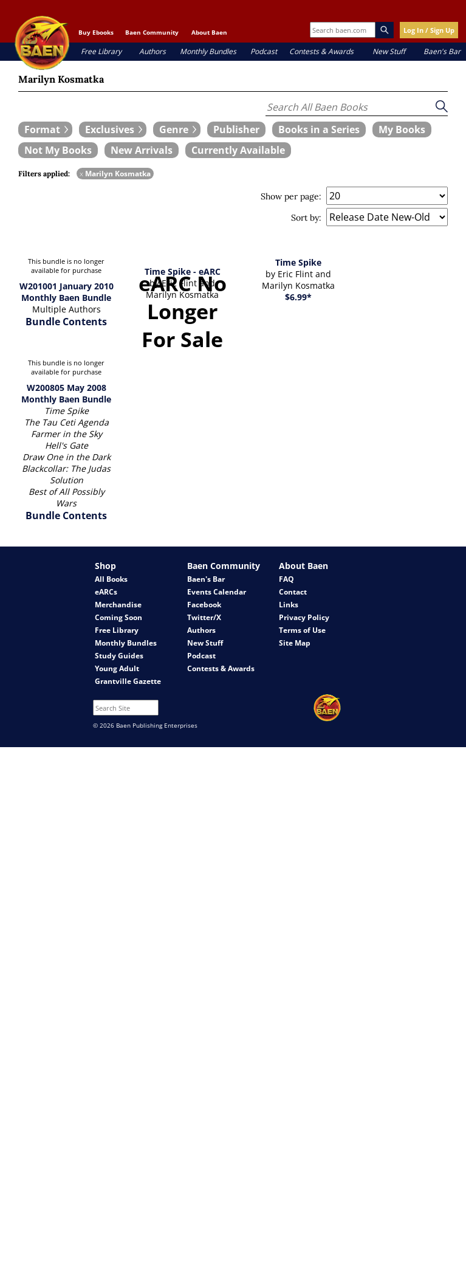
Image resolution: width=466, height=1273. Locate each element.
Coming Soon (118, 617)
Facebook (204, 604)
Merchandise (118, 604)
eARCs (106, 592)
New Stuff (388, 51)
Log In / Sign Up (428, 30)
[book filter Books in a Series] (319, 129)
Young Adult (117, 668)
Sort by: (306, 217)
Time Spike (298, 262)
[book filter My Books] (401, 129)
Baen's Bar (442, 51)
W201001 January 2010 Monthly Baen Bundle (66, 291)
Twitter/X (204, 617)
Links (288, 604)
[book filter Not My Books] (58, 150)
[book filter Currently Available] (238, 150)
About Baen (209, 32)
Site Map (294, 643)
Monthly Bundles (208, 51)
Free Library (101, 51)
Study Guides (119, 655)
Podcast (263, 51)
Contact (293, 592)
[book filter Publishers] (236, 129)
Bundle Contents (66, 321)
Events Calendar (216, 592)
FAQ (286, 579)
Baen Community (152, 32)
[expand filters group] (45, 129)
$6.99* (298, 297)
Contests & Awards (321, 51)
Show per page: (291, 196)
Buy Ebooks (96, 32)
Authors (152, 51)
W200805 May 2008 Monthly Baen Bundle (66, 393)
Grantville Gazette (128, 681)
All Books (111, 579)
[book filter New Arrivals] (142, 150)
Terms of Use (302, 630)
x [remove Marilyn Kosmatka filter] (81, 173)
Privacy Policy (304, 617)
